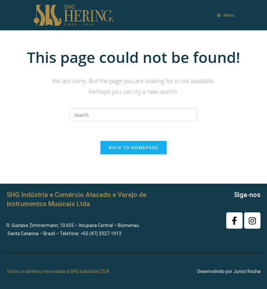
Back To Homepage (133, 147)
